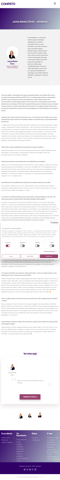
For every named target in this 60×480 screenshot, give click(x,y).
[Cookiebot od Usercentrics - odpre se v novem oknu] (51, 223)
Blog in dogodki (52, 452)
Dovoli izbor (30, 256)
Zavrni (11, 256)
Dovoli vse (49, 256)
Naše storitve (5, 438)
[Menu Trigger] (55, 3)
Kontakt (49, 454)
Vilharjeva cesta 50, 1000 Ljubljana (30, 466)
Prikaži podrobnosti (49, 251)
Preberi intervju (30, 397)
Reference (4, 440)
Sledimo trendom (6, 442)
